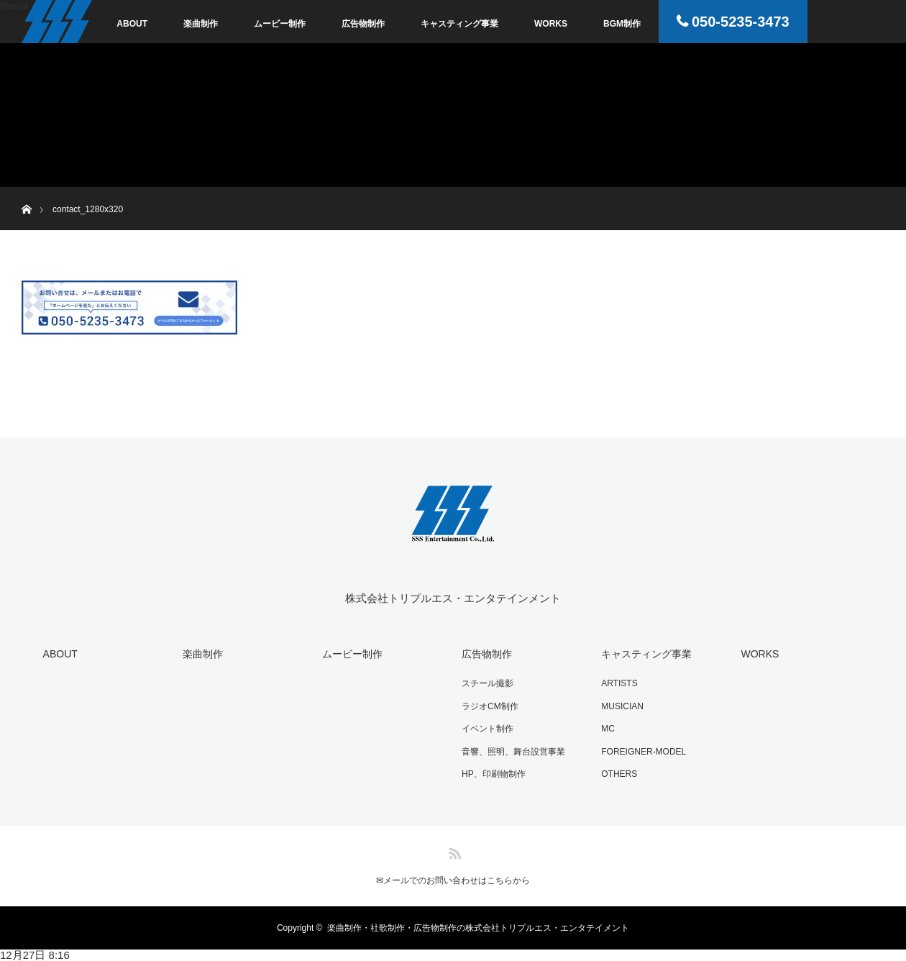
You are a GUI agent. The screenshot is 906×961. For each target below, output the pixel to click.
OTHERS (619, 774)
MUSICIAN (622, 706)
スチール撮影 (487, 683)
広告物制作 (363, 24)
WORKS (550, 24)
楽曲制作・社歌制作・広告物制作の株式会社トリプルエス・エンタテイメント (478, 928)
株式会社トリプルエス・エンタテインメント (453, 598)
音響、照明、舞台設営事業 (513, 752)
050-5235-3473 (741, 21)
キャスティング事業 (459, 24)
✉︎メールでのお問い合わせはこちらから (453, 880)
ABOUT (131, 24)
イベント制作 (487, 729)
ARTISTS (619, 683)
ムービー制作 (280, 24)
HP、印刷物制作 (494, 774)
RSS (453, 851)
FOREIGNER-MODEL (643, 752)
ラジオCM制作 (490, 706)
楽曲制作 (200, 24)
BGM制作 (622, 24)
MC (608, 729)
